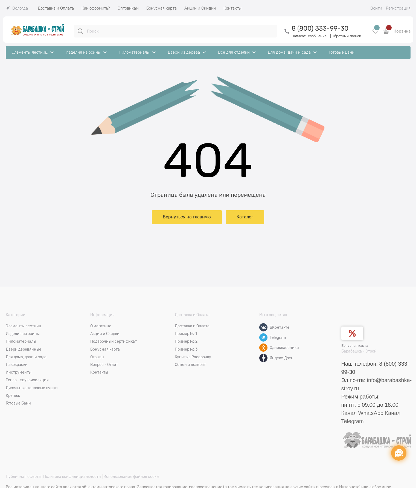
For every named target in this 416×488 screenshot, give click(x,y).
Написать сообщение (309, 36)
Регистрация (398, 8)
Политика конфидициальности (72, 476)
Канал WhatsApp (362, 413)
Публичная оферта (23, 476)
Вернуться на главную (187, 217)
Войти (376, 8)
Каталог (245, 217)
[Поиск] (80, 31)
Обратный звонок (346, 36)
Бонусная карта (354, 345)
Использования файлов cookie (131, 476)
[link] (17, 8)
